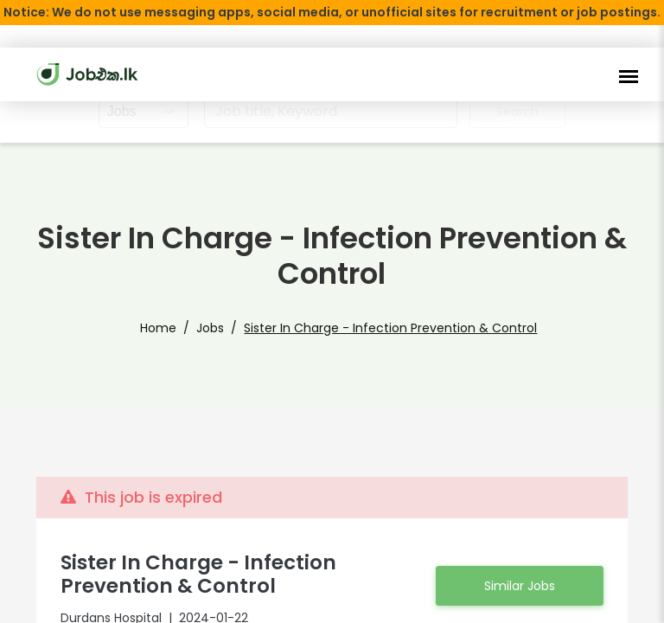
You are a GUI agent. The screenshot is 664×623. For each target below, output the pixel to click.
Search (518, 112)
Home (179, 328)
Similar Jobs (519, 586)
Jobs (226, 328)
